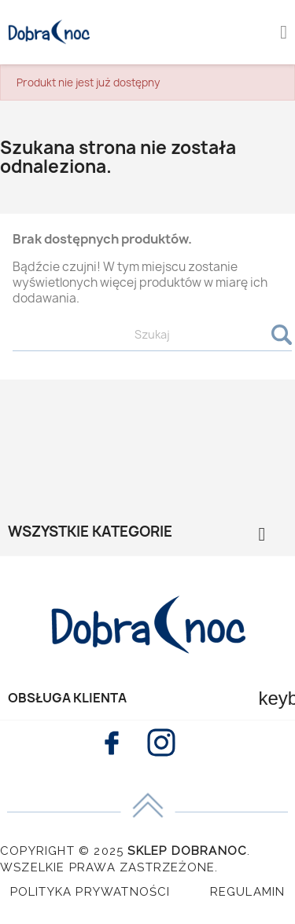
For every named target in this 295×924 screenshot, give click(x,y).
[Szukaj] (152, 335)
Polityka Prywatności (90, 892)
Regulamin (248, 892)
